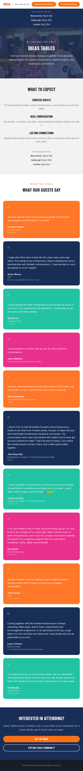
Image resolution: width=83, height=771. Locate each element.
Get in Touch (41, 739)
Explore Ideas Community (41, 747)
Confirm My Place (69, 4)
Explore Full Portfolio (43, 4)
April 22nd (41, 24)
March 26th (41, 20)
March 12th (41, 16)
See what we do (20, 4)
